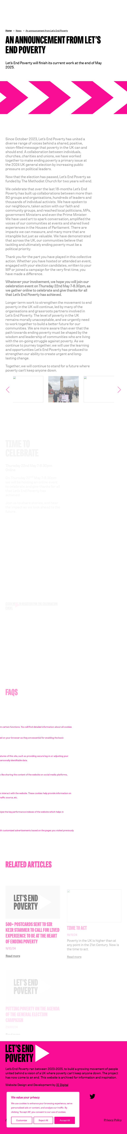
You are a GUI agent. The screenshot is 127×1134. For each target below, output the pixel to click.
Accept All (65, 1120)
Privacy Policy (113, 1120)
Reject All (43, 1120)
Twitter (92, 1096)
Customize (21, 1120)
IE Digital (62, 1085)
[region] (43, 1109)
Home (8, 30)
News (18, 30)
